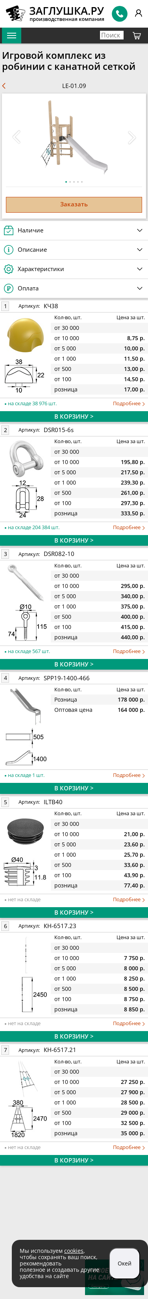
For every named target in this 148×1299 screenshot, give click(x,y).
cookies (73, 1250)
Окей (124, 1263)
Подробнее (129, 403)
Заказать (74, 204)
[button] (132, 137)
